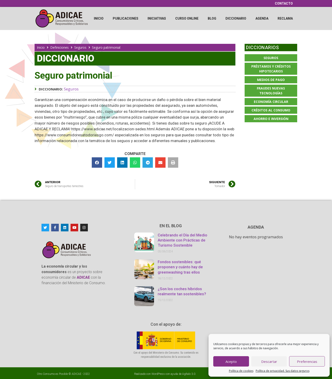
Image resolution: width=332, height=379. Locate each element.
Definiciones (59, 47)
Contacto (284, 3)
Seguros (80, 47)
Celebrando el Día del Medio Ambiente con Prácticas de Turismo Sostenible (182, 240)
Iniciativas (157, 18)
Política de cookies (241, 371)
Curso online (187, 18)
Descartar (269, 361)
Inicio (99, 18)
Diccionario (235, 18)
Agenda (261, 18)
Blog (212, 18)
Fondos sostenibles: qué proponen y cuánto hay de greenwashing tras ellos (180, 267)
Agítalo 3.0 (188, 374)
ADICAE (76, 374)
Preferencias (307, 361)
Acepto (231, 361)
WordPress (158, 374)
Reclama (285, 18)
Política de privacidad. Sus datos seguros (282, 371)
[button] (97, 162)
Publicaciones (125, 18)
